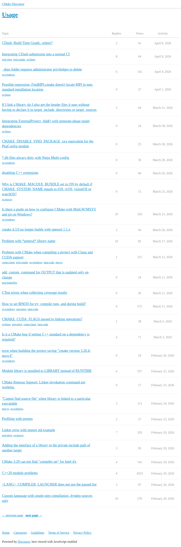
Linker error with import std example (28, 430)
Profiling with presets (17, 419)
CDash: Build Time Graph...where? (27, 43)
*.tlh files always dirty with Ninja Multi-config (35, 158)
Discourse (24, 541)
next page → (33, 515)
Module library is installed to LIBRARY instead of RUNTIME (47, 371)
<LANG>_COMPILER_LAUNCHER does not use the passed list (49, 484)
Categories (20, 532)
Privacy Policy (82, 532)
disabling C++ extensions (20, 173)
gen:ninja (21, 309)
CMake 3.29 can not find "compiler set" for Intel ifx (39, 462)
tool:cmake (19, 59)
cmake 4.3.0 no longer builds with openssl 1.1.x (36, 229)
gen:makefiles (9, 282)
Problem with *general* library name (28, 241)
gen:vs (58, 262)
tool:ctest (7, 59)
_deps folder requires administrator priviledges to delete (42, 69)
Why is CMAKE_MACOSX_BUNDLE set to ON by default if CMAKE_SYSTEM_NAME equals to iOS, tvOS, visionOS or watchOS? (47, 189)
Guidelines (37, 532)
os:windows (8, 74)
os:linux (31, 59)
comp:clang (8, 262)
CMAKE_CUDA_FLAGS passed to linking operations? (42, 319)
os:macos (7, 199)
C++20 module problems (20, 473)
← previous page (12, 515)
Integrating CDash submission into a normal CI (36, 54)
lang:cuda (49, 262)
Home (6, 532)
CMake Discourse (13, 4)
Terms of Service (58, 532)
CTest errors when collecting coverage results (34, 293)
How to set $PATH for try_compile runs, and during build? (44, 304)
